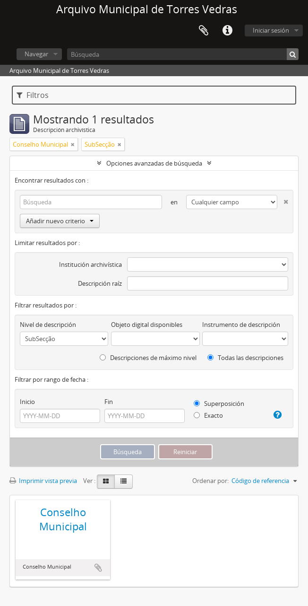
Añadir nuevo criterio (60, 221)
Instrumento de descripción (241, 324)
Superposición (219, 403)
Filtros (33, 95)
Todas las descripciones (245, 357)
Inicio (27, 401)
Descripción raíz (100, 283)
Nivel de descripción (48, 324)
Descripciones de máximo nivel (148, 357)
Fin (108, 401)
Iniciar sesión (271, 30)
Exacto (208, 415)
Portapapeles (203, 31)
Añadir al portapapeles (98, 567)
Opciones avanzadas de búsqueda (154, 163)
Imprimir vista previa (43, 480)
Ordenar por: (210, 480)
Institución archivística (90, 264)
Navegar (36, 54)
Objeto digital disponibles (146, 324)
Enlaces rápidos (227, 31)
